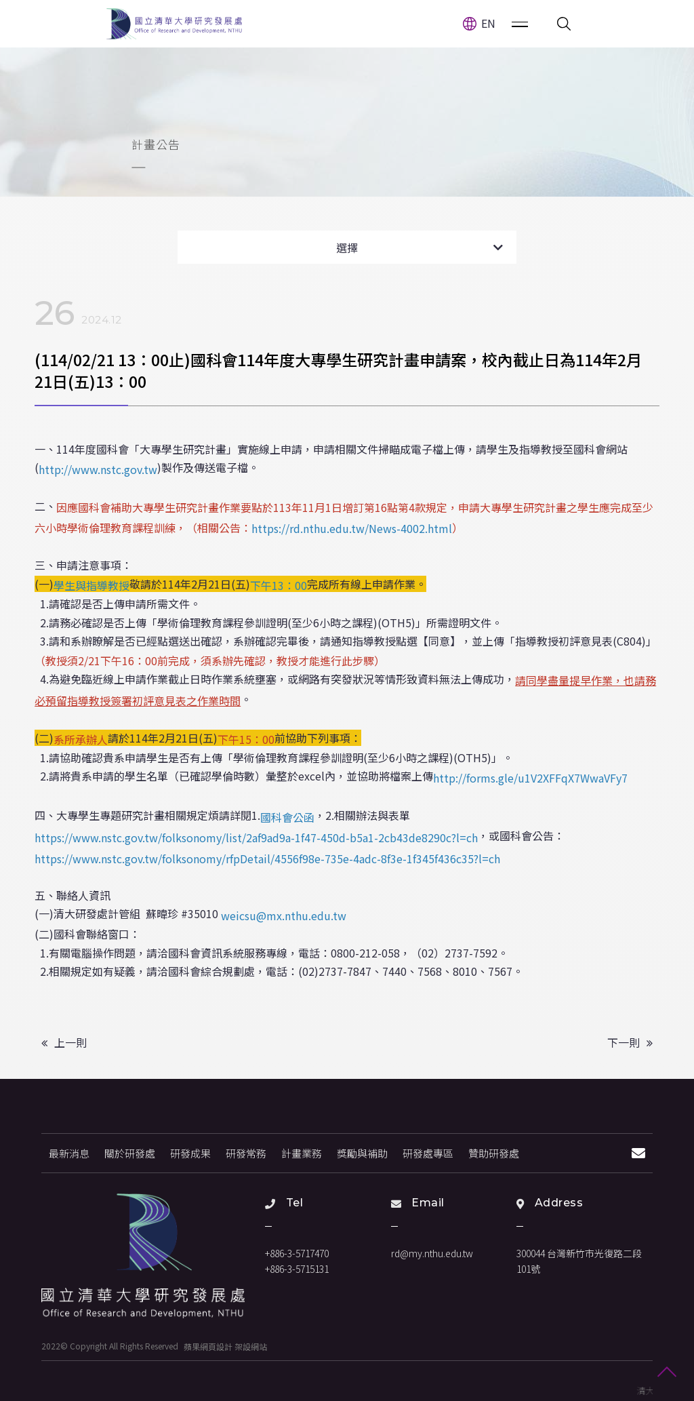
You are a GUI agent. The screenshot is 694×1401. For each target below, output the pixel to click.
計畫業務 (301, 1153)
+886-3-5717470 (297, 1253)
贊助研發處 (493, 1153)
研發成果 (190, 1153)
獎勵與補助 (362, 1153)
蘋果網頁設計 (208, 1345)
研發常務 (246, 1153)
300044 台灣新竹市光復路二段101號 (579, 1261)
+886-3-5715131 (297, 1269)
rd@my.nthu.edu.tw (432, 1253)
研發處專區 (428, 1153)
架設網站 (250, 1345)
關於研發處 (129, 1153)
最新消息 (69, 1153)
